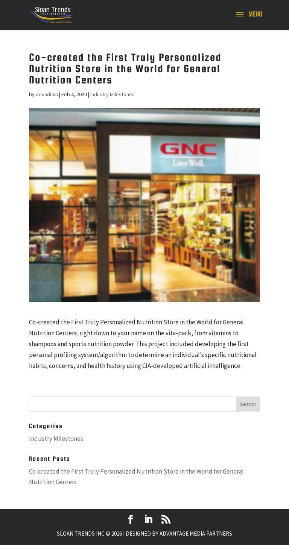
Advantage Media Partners (196, 533)
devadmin (47, 94)
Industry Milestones (112, 94)
